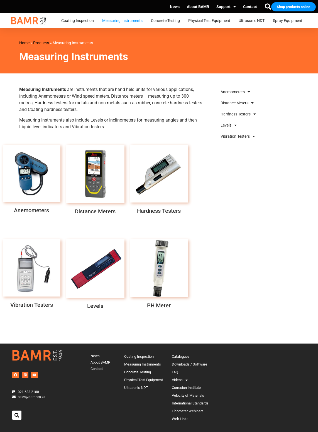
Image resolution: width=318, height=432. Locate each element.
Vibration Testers (238, 136)
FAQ (175, 372)
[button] (16, 415)
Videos (180, 380)
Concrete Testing (167, 21)
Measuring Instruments (123, 21)
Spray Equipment (289, 21)
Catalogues (181, 356)
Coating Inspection (79, 21)
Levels (229, 125)
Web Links (180, 419)
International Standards (190, 403)
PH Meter (159, 305)
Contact (250, 6)
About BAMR (198, 6)
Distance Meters (237, 103)
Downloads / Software (189, 364)
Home (24, 43)
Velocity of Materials (188, 395)
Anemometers (235, 92)
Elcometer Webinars (188, 411)
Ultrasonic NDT (253, 21)
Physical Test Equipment (210, 21)
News (175, 6)
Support (226, 6)
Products (41, 43)
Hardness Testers (238, 114)
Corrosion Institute (186, 388)
